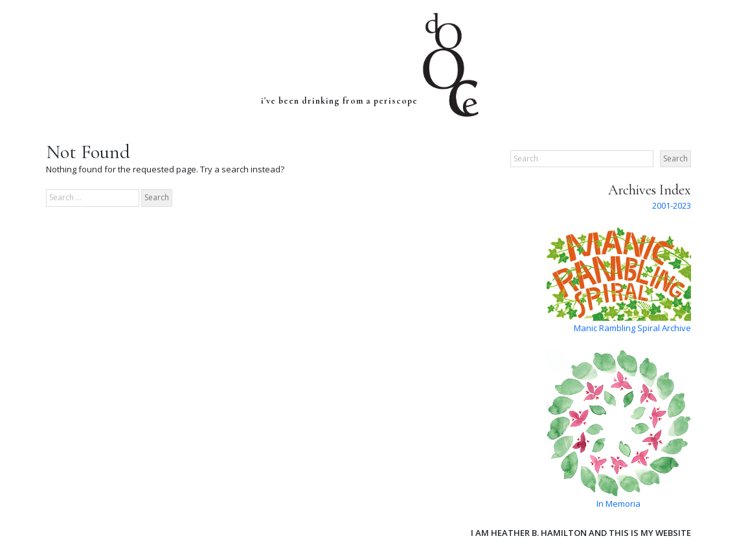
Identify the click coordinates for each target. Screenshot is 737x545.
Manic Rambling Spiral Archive (632, 328)
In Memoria (618, 503)
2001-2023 (671, 205)
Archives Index (649, 190)
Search (675, 158)
